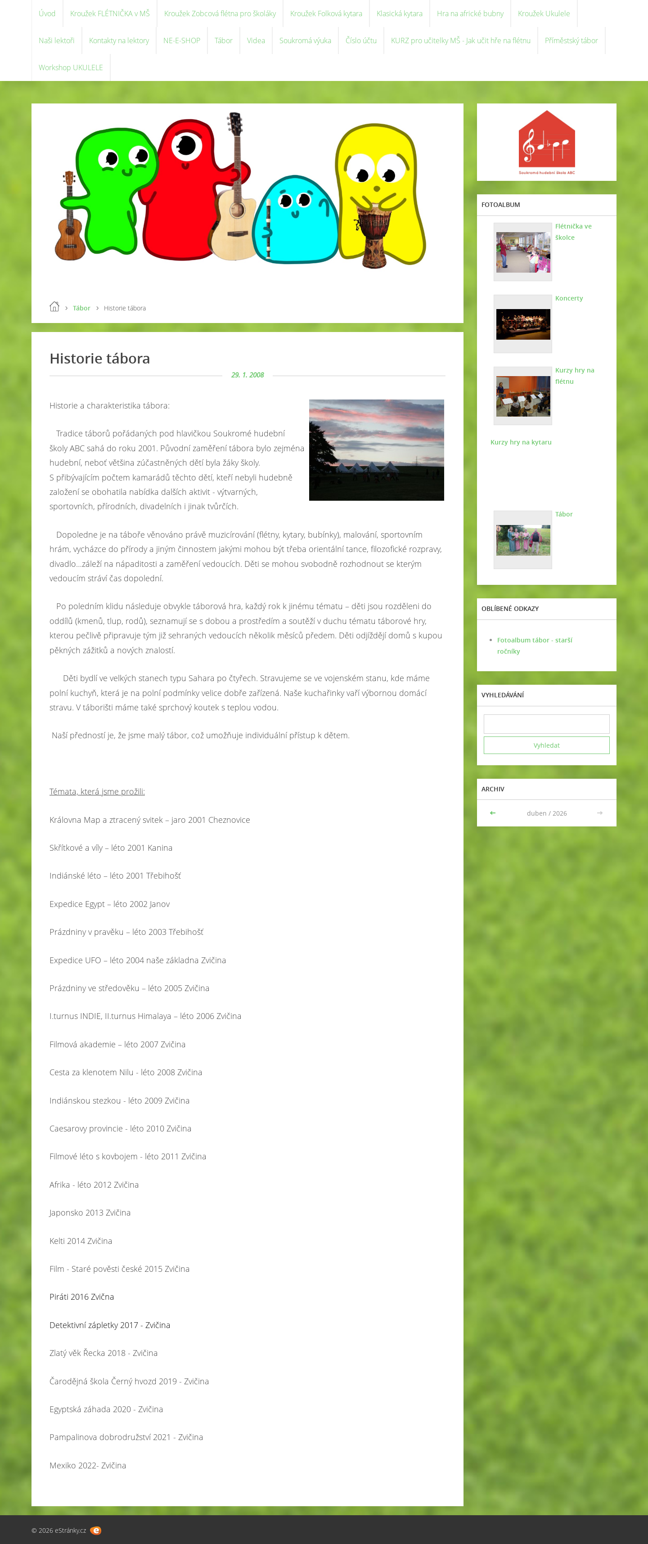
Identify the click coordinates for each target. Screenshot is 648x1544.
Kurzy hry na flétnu (574, 376)
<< (493, 813)
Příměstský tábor (571, 40)
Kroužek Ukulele (544, 13)
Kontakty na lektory (119, 40)
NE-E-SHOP (181, 40)
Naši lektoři (57, 40)
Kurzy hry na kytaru (521, 442)
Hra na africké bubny (470, 13)
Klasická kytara (400, 13)
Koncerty (569, 298)
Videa (256, 40)
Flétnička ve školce (573, 232)
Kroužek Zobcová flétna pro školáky (220, 13)
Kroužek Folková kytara (326, 13)
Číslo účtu (361, 40)
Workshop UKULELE (71, 67)
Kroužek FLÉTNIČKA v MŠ (110, 13)
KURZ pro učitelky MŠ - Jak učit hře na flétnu (461, 40)
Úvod (47, 13)
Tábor (224, 40)
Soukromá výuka (305, 40)
